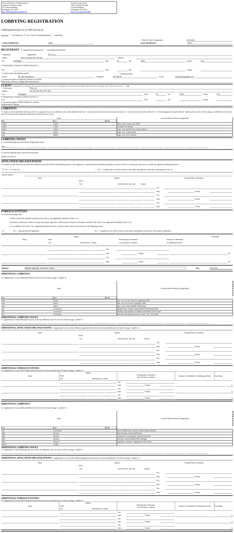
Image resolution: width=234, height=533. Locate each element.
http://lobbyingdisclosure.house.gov (14, 12)
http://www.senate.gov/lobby (81, 12)
